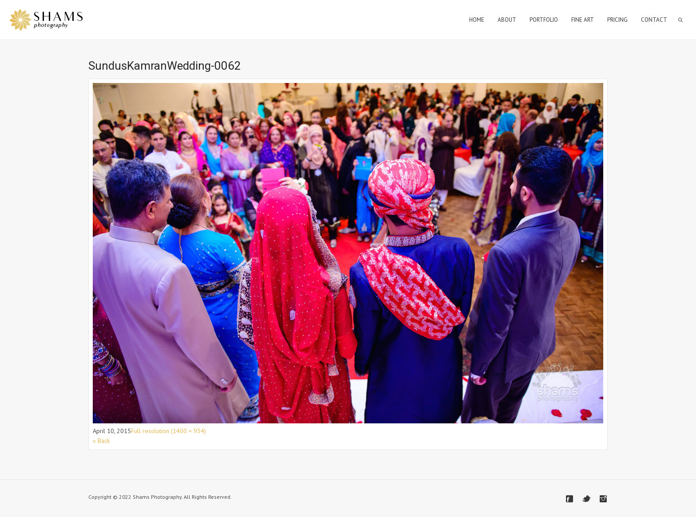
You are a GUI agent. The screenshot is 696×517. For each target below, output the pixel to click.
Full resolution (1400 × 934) (168, 431)
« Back (101, 441)
